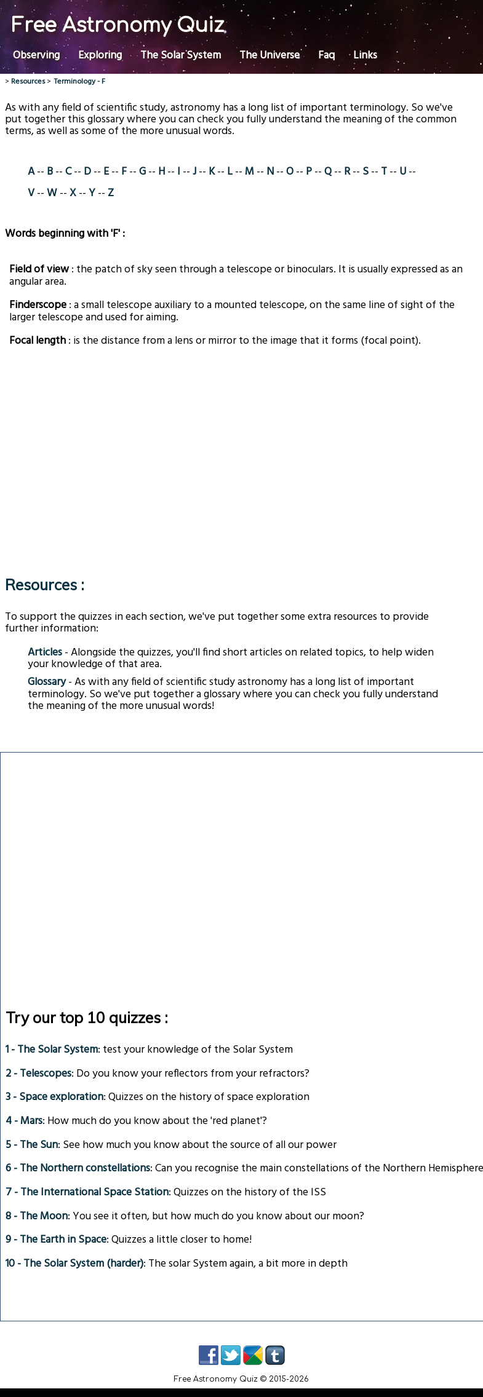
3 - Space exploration (54, 1097)
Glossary (47, 682)
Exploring (100, 54)
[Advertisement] (234, 457)
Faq (326, 54)
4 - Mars (24, 1121)
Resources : (44, 584)
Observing (36, 54)
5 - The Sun (32, 1145)
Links (365, 54)
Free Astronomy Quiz (118, 25)
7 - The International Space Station (87, 1192)
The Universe (269, 54)
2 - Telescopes (38, 1074)
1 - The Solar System (52, 1050)
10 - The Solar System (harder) (74, 1264)
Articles (45, 653)
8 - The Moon (37, 1216)
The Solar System (180, 54)
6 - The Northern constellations (78, 1168)
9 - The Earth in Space (56, 1240)
